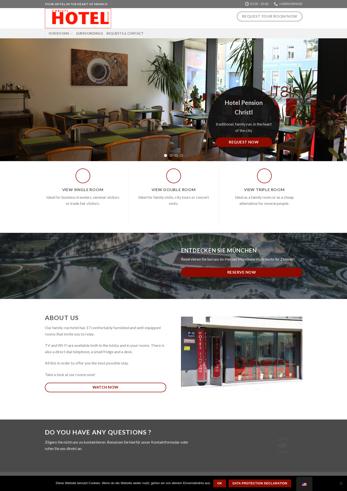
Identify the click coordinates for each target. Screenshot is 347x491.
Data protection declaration (259, 483)
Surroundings (89, 33)
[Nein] (340, 485)
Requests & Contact (125, 33)
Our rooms (61, 33)
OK (219, 483)
